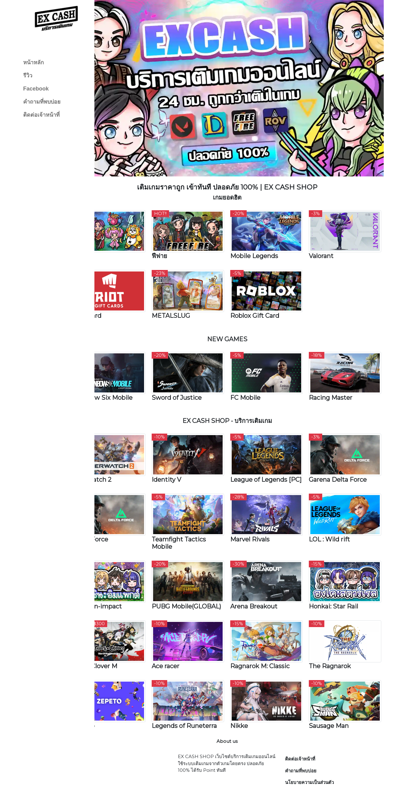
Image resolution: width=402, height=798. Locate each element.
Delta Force (114, 516)
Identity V (184, 452)
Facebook (36, 89)
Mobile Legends (266, 239)
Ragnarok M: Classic (272, 643)
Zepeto (107, 700)
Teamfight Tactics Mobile (197, 519)
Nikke (251, 700)
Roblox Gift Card (266, 295)
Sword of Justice (195, 374)
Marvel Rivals (261, 516)
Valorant (327, 239)
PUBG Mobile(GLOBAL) (194, 583)
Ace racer (183, 643)
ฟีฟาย (177, 239)
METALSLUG (189, 295)
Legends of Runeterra (202, 700)
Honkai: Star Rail (339, 579)
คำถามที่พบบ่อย (42, 102)
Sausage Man (334, 700)
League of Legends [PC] (270, 456)
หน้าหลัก (33, 62)
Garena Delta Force (343, 452)
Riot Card (111, 295)
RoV (103, 239)
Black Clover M (119, 643)
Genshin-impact (121, 579)
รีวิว (27, 76)
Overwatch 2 (116, 452)
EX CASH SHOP (254, 787)
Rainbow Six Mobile (126, 374)
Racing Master (336, 374)
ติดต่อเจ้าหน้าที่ (41, 115)
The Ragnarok (336, 643)
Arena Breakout (265, 579)
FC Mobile (257, 374)
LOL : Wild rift (335, 516)
